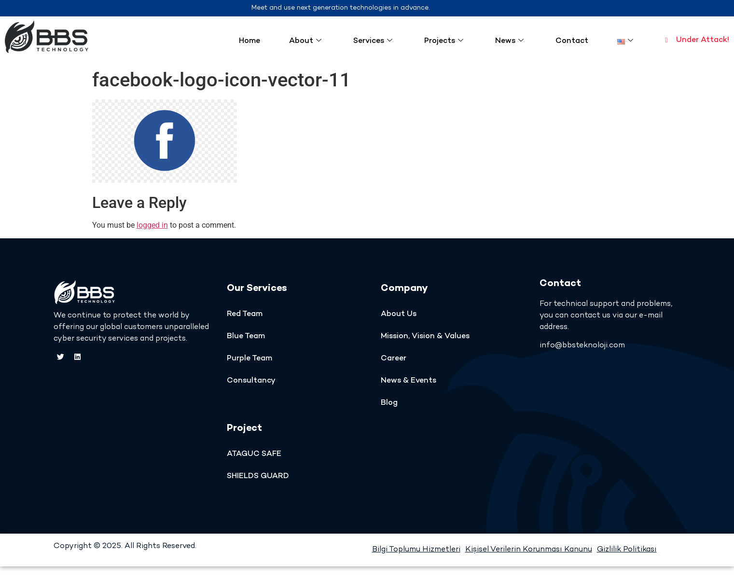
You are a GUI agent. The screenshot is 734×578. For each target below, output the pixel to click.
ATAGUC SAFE (254, 454)
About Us (398, 314)
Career (393, 359)
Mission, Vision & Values (425, 336)
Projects (443, 41)
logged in (152, 225)
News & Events (408, 381)
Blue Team (246, 336)
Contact (571, 41)
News (509, 41)
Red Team (245, 314)
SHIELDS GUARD (258, 476)
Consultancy (251, 381)
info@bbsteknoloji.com (582, 346)
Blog (389, 403)
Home (249, 41)
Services (372, 41)
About (305, 41)
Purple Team (249, 359)
